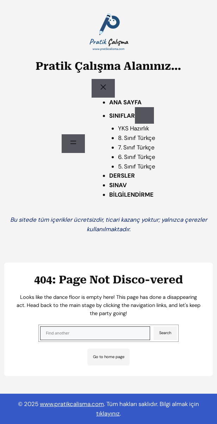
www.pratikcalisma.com (72, 404)
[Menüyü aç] (73, 143)
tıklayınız (108, 413)
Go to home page (108, 356)
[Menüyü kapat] (103, 88)
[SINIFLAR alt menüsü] (144, 115)
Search (165, 332)
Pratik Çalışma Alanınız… (108, 66)
